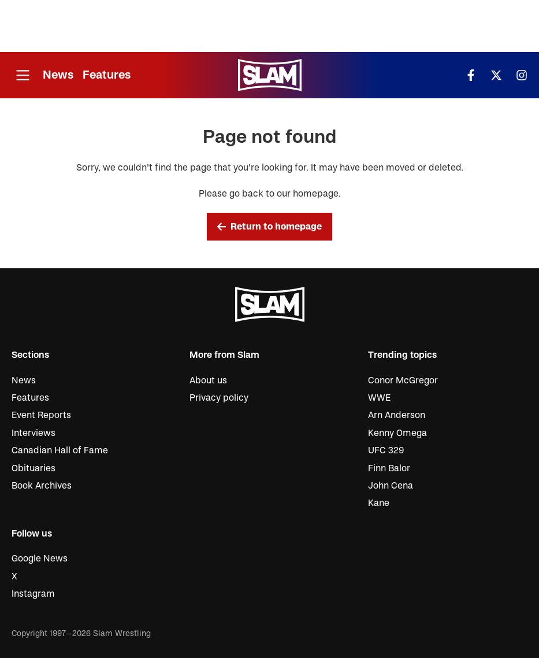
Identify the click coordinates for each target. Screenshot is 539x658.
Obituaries (33, 468)
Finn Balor (389, 468)
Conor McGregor (403, 380)
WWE (379, 398)
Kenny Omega (397, 433)
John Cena (390, 485)
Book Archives (42, 485)
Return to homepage (269, 226)
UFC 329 (386, 450)
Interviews (33, 433)
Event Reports (41, 415)
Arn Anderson (396, 415)
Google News (40, 558)
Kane (378, 503)
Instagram (33, 594)
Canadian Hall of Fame (60, 450)
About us (208, 380)
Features (107, 75)
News (58, 75)
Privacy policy (218, 398)
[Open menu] (23, 75)
